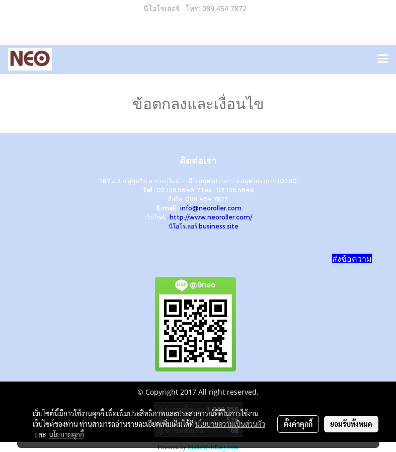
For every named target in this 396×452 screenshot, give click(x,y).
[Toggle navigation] (383, 59)
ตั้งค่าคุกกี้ (298, 423)
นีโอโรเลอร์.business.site (204, 226)
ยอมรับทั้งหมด (351, 423)
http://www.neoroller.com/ (211, 216)
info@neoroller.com (211, 207)
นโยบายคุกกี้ (66, 434)
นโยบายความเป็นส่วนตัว (230, 423)
